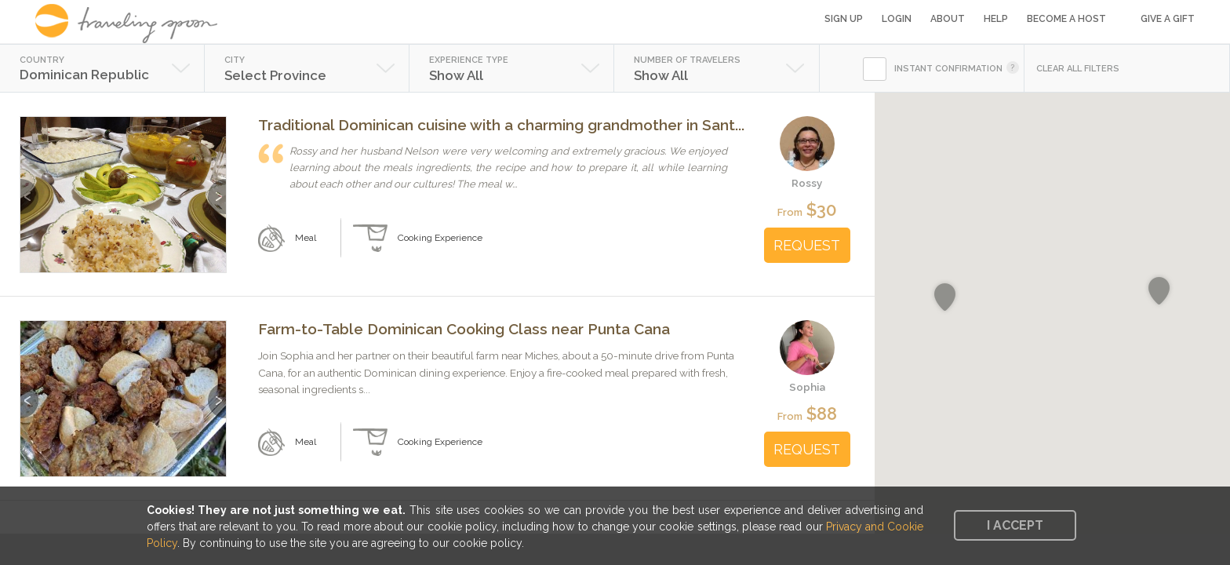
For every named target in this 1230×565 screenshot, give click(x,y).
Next (217, 188)
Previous (29, 188)
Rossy (806, 183)
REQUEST (806, 245)
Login (897, 18)
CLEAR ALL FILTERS (1077, 69)
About (947, 18)
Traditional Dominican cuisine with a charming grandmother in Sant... (501, 124)
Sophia (807, 387)
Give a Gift (1168, 18)
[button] (945, 297)
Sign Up (843, 18)
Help (996, 18)
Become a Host (1066, 18)
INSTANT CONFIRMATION (948, 69)
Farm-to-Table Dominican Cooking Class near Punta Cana (464, 328)
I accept (1015, 525)
